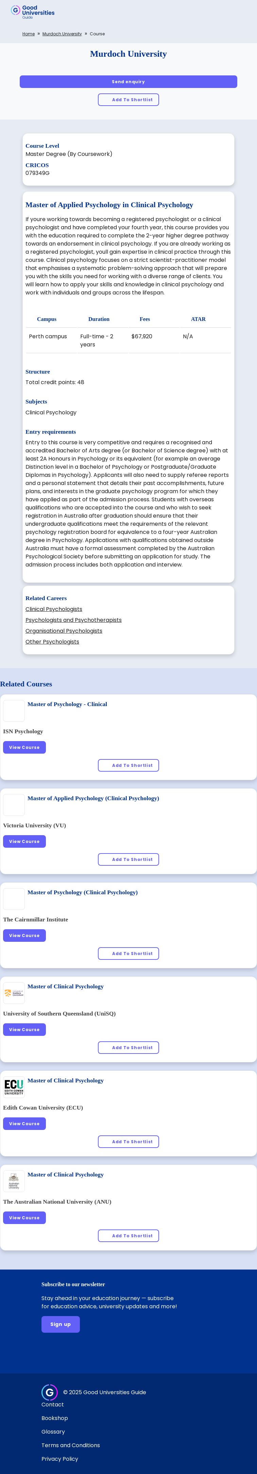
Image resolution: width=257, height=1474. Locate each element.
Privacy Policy (59, 1459)
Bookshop (54, 1418)
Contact (52, 1404)
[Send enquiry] (128, 81)
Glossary (53, 1432)
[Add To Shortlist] (128, 99)
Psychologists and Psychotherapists (73, 620)
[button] (242, 12)
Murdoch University (62, 34)
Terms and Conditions (70, 1445)
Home (28, 34)
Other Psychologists (52, 642)
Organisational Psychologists (63, 631)
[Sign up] (60, 1324)
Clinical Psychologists (53, 609)
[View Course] (24, 747)
